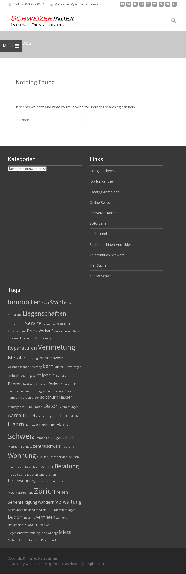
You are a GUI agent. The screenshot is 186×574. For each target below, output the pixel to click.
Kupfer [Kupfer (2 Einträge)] (58, 367)
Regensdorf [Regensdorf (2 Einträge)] (48, 540)
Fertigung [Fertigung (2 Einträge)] (29, 384)
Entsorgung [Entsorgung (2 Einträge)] (30, 358)
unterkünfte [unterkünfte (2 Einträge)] (16, 324)
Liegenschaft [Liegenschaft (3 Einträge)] (62, 437)
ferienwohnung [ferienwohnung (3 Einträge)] (22, 480)
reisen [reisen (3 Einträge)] (62, 492)
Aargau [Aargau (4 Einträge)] (16, 415)
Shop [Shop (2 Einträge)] (55, 416)
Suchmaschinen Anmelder (110, 244)
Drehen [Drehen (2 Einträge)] (51, 474)
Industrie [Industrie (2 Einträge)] (29, 517)
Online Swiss (100, 202)
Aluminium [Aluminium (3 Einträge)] (45, 425)
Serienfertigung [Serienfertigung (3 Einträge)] (22, 502)
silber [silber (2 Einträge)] (35, 397)
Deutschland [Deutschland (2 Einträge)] (32, 540)
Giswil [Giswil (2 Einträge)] (45, 303)
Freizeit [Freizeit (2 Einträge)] (13, 474)
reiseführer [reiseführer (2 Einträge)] (15, 510)
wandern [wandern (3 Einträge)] (46, 502)
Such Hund (98, 233)
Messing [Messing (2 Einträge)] (37, 367)
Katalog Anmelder (104, 192)
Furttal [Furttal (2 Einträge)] (68, 367)
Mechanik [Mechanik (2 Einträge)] (47, 467)
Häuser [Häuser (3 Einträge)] (65, 397)
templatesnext (95, 564)
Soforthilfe (98, 223)
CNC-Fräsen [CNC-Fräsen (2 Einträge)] (34, 407)
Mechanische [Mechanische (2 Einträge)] (36, 474)
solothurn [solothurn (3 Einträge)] (49, 397)
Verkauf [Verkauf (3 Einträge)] (46, 331)
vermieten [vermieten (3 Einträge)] (45, 517)
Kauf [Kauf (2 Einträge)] (67, 324)
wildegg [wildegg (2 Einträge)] (53, 533)
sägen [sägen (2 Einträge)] (77, 367)
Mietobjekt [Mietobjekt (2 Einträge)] (28, 376)
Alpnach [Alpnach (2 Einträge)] (25, 397)
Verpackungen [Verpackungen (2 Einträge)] (44, 338)
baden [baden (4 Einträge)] (15, 516)
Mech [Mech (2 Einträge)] (74, 416)
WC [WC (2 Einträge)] (24, 407)
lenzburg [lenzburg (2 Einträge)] (36, 391)
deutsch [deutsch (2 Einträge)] (73, 457)
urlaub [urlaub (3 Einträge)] (14, 376)
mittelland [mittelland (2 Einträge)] (15, 314)
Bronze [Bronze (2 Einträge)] (47, 324)
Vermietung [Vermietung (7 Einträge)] (56, 347)
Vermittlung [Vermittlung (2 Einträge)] (43, 416)
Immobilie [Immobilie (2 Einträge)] (42, 438)
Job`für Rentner (102, 181)
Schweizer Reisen (104, 212)
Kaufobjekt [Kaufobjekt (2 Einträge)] (15, 467)
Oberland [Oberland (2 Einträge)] (67, 384)
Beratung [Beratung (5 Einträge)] (67, 466)
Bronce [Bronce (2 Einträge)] (59, 391)
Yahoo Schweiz (102, 275)
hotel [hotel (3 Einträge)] (64, 415)
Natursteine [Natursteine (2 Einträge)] (15, 525)
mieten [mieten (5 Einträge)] (45, 375)
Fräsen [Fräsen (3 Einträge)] (30, 524)
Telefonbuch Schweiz (107, 255)
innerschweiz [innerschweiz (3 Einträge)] (51, 358)
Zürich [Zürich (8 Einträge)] (44, 491)
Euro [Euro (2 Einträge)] (77, 384)
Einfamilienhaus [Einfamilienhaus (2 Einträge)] (18, 391)
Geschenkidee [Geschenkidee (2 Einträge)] (58, 457)
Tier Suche (98, 265)
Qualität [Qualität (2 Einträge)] (42, 457)
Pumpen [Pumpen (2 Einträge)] (13, 397)
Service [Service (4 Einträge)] (33, 323)
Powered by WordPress (25, 564)
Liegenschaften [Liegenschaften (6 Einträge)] (44, 313)
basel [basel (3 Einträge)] (30, 415)
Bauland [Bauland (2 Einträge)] (29, 510)
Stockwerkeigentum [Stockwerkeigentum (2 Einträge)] (21, 338)
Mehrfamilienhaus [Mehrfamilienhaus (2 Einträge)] (20, 446)
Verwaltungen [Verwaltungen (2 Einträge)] (63, 331)
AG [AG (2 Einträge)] (21, 540)
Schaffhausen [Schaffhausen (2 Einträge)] (46, 481)
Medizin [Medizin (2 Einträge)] (41, 510)
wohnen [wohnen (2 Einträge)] (48, 391)
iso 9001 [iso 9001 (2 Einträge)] (58, 324)
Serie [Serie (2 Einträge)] (22, 474)
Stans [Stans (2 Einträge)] (76, 331)
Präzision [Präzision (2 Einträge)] (44, 525)
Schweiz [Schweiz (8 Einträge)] (21, 436)
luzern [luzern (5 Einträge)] (16, 424)
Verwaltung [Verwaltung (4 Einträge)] (68, 501)
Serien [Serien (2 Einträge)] (69, 391)
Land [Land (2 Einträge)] (44, 533)
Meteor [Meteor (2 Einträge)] (13, 540)
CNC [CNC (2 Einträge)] (50, 510)
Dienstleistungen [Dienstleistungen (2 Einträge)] (65, 510)
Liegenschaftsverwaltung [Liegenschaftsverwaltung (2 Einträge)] (24, 533)
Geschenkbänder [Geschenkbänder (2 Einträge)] (19, 367)
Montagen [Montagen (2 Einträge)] (14, 407)
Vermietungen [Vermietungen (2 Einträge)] (69, 407)
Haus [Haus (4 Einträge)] (62, 424)
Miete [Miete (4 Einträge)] (65, 532)
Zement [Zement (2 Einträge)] (61, 517)
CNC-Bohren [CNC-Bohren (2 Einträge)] (31, 467)
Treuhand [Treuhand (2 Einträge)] (68, 446)
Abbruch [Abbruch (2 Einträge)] (41, 384)
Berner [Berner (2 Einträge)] (60, 481)
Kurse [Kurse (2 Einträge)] (68, 303)
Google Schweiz (102, 170)
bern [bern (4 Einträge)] (48, 366)
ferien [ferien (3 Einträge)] (54, 384)
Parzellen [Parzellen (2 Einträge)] (62, 376)
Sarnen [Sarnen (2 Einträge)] (30, 425)
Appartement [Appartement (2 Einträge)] (17, 331)
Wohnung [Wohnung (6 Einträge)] (22, 455)
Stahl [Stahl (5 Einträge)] (56, 302)
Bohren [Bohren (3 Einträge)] (15, 384)
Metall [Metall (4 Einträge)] (15, 357)
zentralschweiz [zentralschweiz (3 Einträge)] (47, 446)
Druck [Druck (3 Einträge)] (32, 331)
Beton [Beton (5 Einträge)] (51, 406)
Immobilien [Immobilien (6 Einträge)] (24, 302)
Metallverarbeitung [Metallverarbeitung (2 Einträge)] (20, 492)
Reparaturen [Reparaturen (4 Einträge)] (22, 347)
